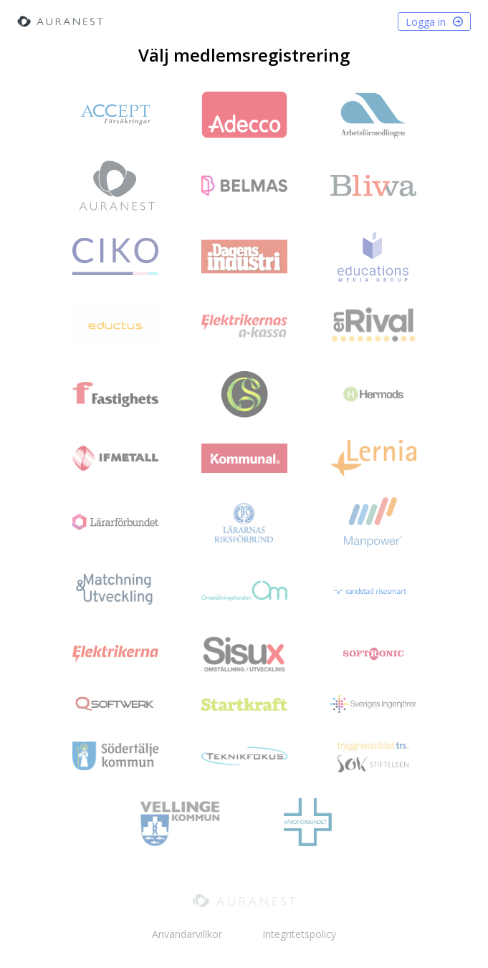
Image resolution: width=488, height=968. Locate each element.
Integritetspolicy (299, 934)
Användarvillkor (187, 934)
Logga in (434, 23)
